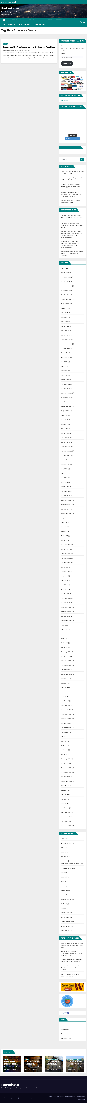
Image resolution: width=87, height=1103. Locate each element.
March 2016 (65, 808)
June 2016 (64, 794)
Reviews (59, 20)
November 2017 (66, 719)
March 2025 (65, 326)
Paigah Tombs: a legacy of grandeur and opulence (72, 253)
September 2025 (66, 299)
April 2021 (64, 536)
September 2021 (66, 513)
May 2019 (64, 638)
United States (65, 926)
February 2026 (66, 277)
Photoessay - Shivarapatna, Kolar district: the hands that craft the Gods (72, 945)
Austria (63, 872)
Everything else (9, 24)
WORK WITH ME (24, 24)
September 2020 (66, 567)
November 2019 (66, 611)
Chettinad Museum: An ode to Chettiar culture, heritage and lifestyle (71, 967)
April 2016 (64, 803)
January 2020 (65, 603)
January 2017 (65, 763)
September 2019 (66, 620)
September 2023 (66, 406)
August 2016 (65, 785)
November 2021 (66, 504)
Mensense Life (66, 251)
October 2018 (65, 669)
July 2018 (64, 683)
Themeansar (35, 1098)
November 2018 (66, 665)
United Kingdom (66, 921)
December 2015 (66, 821)
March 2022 (65, 487)
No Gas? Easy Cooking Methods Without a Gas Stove (72, 217)
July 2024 (64, 362)
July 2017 (64, 736)
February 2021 (66, 545)
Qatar (63, 908)
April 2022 (64, 482)
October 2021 (65, 509)
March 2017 (65, 754)
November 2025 (66, 290)
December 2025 (66, 286)
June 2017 (64, 741)
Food (50, 20)
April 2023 (64, 429)
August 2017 (65, 732)
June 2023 (64, 420)
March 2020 (65, 594)
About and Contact (17, 20)
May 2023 (64, 424)
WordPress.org (66, 1038)
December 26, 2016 (10, 50)
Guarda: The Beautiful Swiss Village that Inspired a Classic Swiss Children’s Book (71, 186)
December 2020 (66, 553)
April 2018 (64, 696)
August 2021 (65, 518)
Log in (63, 1025)
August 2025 (65, 304)
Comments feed (66, 1034)
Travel (32, 20)
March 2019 (65, 647)
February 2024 (66, 384)
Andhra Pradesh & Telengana (70, 863)
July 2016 (64, 790)
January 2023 (65, 442)
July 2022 (64, 469)
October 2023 (65, 402)
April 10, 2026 (10, 1066)
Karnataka (64, 890)
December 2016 (66, 768)
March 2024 (65, 379)
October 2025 (65, 295)
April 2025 (64, 321)
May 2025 (64, 317)
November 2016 (66, 772)
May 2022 (64, 478)
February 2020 (66, 598)
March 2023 (65, 433)
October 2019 (65, 616)
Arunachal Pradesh (67, 868)
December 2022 (66, 446)
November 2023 (66, 397)
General (63, 852)
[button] (81, 22)
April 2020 (64, 589)
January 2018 (65, 710)
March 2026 (65, 272)
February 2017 (66, 759)
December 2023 (66, 393)
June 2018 (64, 687)
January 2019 (65, 656)
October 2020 (65, 562)
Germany (64, 886)
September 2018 (66, 674)
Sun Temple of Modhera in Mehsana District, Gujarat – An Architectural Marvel (71, 194)
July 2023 (64, 415)
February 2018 (66, 705)
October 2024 (65, 348)
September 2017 (66, 727)
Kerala (63, 895)
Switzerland (65, 912)
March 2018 (65, 701)
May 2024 (64, 371)
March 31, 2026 (32, 1066)
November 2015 (66, 826)
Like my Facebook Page (70, 147)
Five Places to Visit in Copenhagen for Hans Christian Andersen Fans (71, 953)
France (63, 881)
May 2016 (64, 799)
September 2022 (66, 460)
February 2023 (66, 437)
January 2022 (65, 495)
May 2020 (64, 585)
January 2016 (65, 817)
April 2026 (64, 268)
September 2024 (66, 353)
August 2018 (65, 678)
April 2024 (64, 375)
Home (50, 1096)
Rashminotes (10, 8)
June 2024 (64, 366)
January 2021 (65, 549)
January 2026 (65, 281)
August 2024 (65, 357)
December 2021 (66, 500)
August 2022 (65, 464)
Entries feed (65, 1029)
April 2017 (64, 750)
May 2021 (64, 531)
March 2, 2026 (73, 1066)
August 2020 (65, 571)
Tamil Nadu (65, 917)
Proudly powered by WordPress (9, 1098)
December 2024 (66, 339)
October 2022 (65, 455)
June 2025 (64, 313)
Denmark (64, 877)
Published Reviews (70, 1096)
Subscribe (67, 63)
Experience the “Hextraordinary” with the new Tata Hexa (29, 47)
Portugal (64, 904)
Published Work (81, 1096)
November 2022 (66, 451)
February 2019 (66, 652)
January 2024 (65, 388)
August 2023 (65, 411)
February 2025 (66, 330)
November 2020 (66, 558)
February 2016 (66, 812)
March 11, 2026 (53, 1066)
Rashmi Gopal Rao (23, 50)
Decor (42, 20)
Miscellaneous (66, 899)
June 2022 (64, 473)
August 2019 (65, 625)
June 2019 (64, 634)
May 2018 (64, 692)
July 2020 (64, 576)
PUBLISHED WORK (41, 24)
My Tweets (64, 100)
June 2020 (64, 580)
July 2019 (64, 629)
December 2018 (66, 661)
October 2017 (65, 723)
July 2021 (64, 522)
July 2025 (64, 308)
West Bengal (65, 930)
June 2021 (64, 527)
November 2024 (66, 344)
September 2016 (66, 781)
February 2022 (66, 491)
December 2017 (66, 714)
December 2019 (66, 607)
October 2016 (65, 777)
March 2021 (65, 540)
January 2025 (65, 335)
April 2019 (64, 643)
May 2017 (64, 745)
